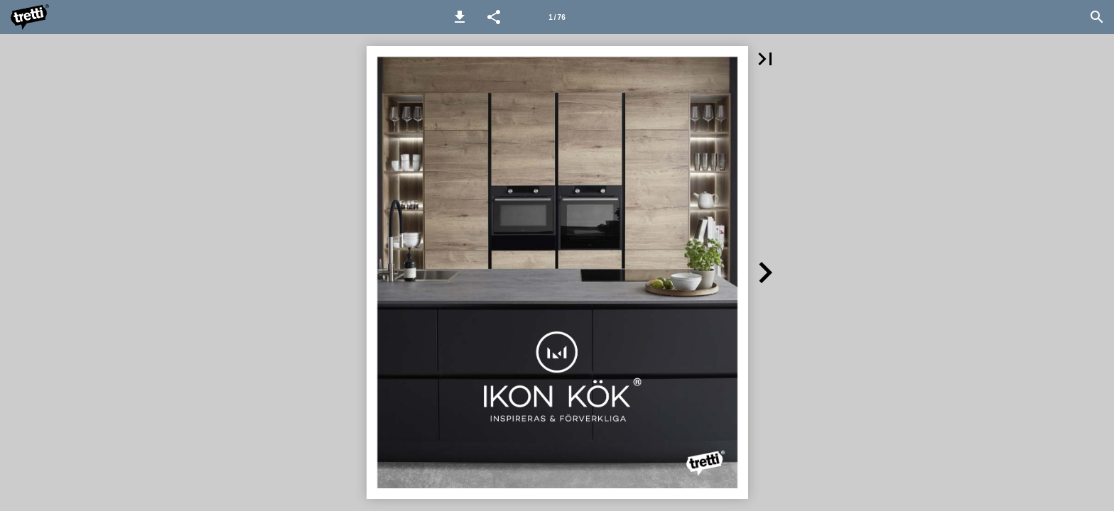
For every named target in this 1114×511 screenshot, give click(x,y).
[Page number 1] (557, 17)
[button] (460, 17)
